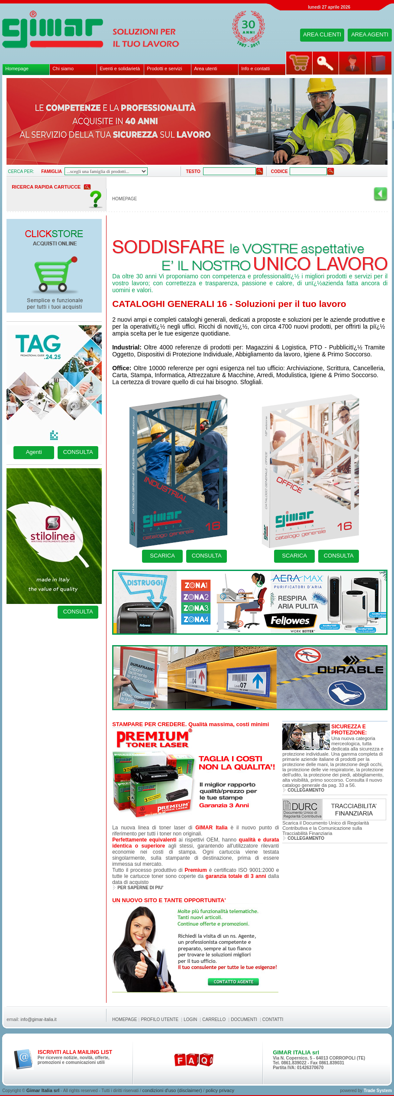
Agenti (34, 452)
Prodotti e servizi (164, 68)
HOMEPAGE (124, 198)
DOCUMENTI (244, 1019)
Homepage (17, 68)
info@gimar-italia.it (39, 1019)
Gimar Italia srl (42, 1090)
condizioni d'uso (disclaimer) (172, 1090)
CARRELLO (214, 1019)
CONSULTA (78, 452)
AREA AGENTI (369, 34)
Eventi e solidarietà (120, 68)
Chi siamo (63, 68)
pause (18, 89)
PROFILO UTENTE (159, 1019)
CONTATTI (273, 1019)
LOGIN (190, 1019)
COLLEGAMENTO (305, 790)
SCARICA (162, 555)
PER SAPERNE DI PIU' (140, 887)
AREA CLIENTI (322, 34)
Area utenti (205, 68)
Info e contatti (255, 68)
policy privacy (220, 1090)
